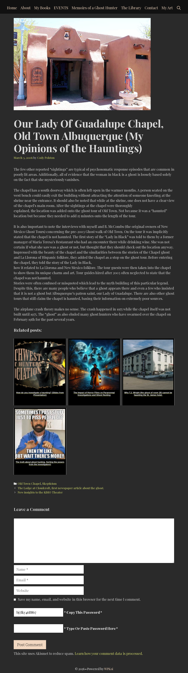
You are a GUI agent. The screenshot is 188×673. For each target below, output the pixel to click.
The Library (131, 7)
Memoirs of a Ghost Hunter (95, 7)
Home (12, 7)
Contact (151, 7)
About (25, 7)
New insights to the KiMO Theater (40, 492)
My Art (167, 7)
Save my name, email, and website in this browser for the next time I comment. (79, 599)
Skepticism (49, 483)
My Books (42, 7)
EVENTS (61, 7)
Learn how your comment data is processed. (109, 653)
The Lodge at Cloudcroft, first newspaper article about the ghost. (61, 488)
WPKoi (108, 669)
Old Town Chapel (29, 483)
